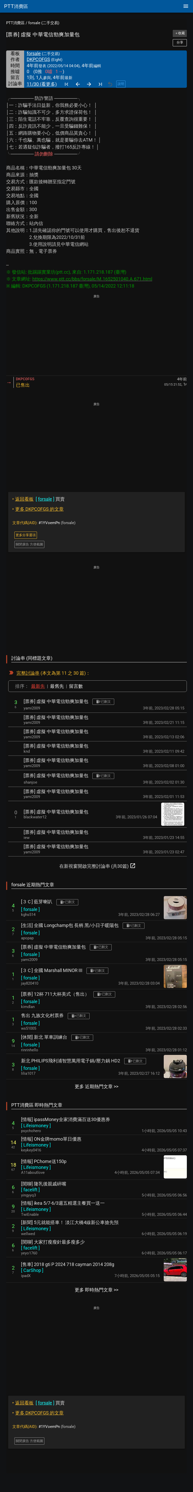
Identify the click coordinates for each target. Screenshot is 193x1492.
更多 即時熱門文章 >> (96, 1290)
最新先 (38, 686)
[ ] (30, 909)
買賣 (38, 499)
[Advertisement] (96, 335)
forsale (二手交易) (43, 23)
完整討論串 (28, 673)
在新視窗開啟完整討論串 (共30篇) (97, 866)
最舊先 (57, 686)
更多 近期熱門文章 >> (96, 1086)
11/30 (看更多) (42, 84)
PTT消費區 (15, 23)
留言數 (76, 686)
